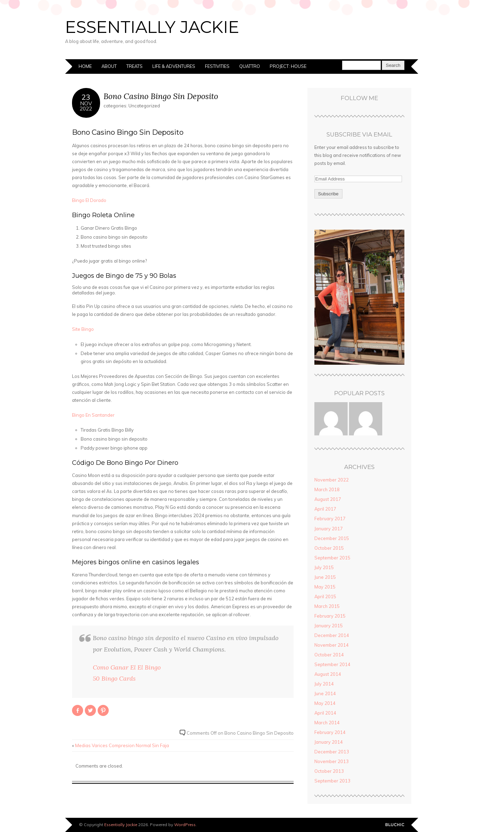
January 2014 (328, 742)
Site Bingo (83, 329)
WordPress (185, 824)
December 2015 (331, 538)
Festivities (217, 66)
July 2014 (324, 684)
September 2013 (332, 781)
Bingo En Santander (93, 415)
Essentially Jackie (152, 27)
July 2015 (324, 567)
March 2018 (327, 489)
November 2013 (331, 761)
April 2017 (325, 509)
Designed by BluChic (394, 825)
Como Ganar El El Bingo (127, 667)
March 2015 (327, 606)
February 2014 (330, 732)
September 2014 (332, 664)
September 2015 (332, 557)
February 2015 (330, 616)
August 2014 (327, 674)
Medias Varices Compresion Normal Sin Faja (122, 745)
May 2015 (325, 587)
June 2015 (325, 577)
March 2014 (327, 722)
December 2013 (331, 751)
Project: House (288, 66)
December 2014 (331, 635)
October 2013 (329, 771)
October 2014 (329, 654)
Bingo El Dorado (89, 200)
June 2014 (325, 693)
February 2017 (330, 518)
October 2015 (329, 548)
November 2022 (331, 480)
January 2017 (328, 528)
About (109, 66)
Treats (134, 66)
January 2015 (328, 625)
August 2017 (327, 499)
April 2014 (325, 713)
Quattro (249, 66)
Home (85, 66)
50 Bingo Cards (114, 678)
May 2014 (325, 703)
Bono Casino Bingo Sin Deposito (161, 96)
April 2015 (325, 596)
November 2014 (331, 645)
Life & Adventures (173, 66)
